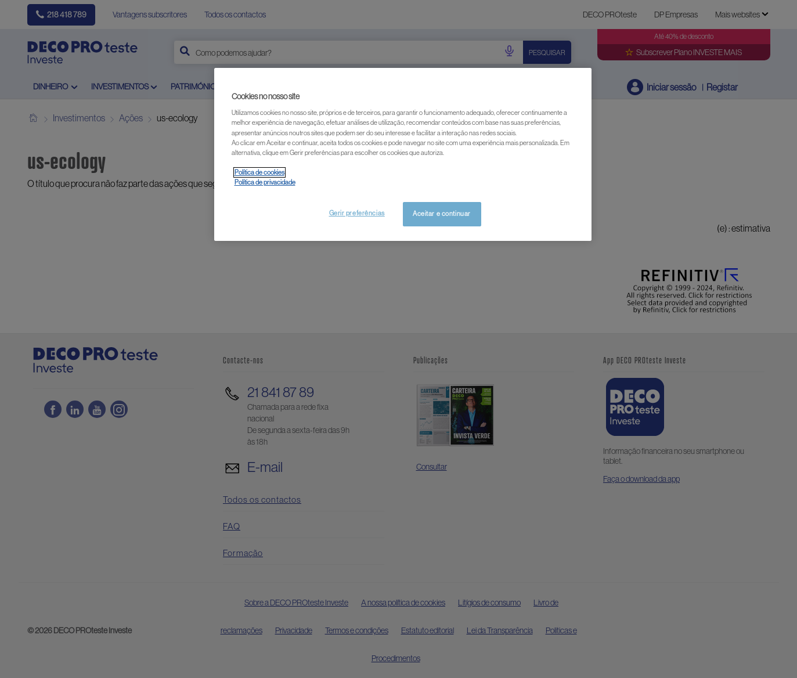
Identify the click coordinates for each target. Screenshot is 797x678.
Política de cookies (259, 172)
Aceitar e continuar (442, 214)
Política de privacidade (265, 182)
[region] (403, 154)
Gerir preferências (357, 213)
